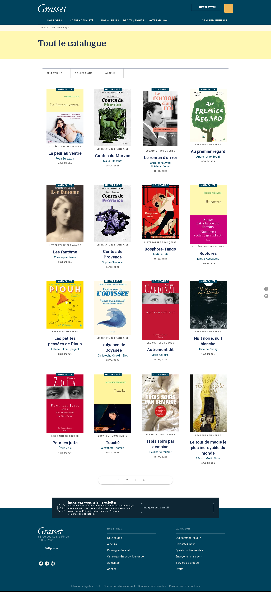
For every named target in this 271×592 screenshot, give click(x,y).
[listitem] (41, 563)
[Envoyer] (209, 508)
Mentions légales (82, 586)
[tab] (41, 20)
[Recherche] (228, 8)
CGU (98, 586)
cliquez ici (89, 514)
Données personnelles (152, 586)
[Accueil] (52, 8)
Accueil (44, 27)
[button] (205, 7)
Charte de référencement (119, 586)
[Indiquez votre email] (173, 508)
